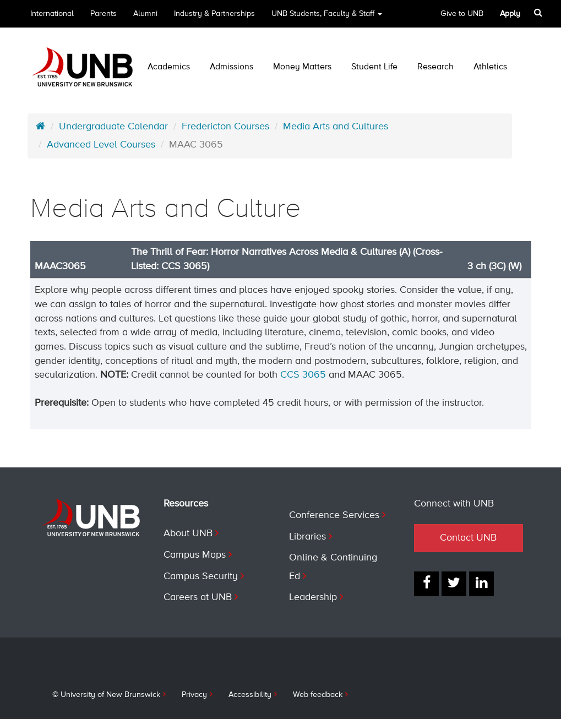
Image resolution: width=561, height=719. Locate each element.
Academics (169, 67)
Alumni (145, 14)
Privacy (194, 695)
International (52, 14)
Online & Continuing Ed (333, 567)
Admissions (231, 67)
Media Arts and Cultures (335, 127)
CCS (291, 375)
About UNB (188, 533)
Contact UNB (468, 538)
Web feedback (317, 695)
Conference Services (334, 515)
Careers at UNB (198, 597)
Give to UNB (461, 14)
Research (435, 67)
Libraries (307, 537)
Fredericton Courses (225, 127)
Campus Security (201, 576)
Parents (103, 14)
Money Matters (302, 67)
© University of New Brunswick (106, 695)
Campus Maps (195, 555)
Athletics (490, 67)
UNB (326, 14)
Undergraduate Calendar (113, 127)
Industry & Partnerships (214, 14)
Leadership (313, 597)
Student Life (374, 67)
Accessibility (249, 695)
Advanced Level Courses (101, 145)
